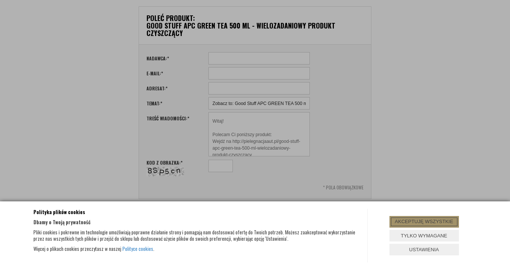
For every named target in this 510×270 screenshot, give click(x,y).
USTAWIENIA (424, 249)
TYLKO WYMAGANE (424, 235)
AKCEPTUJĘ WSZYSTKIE (424, 221)
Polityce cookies (137, 248)
